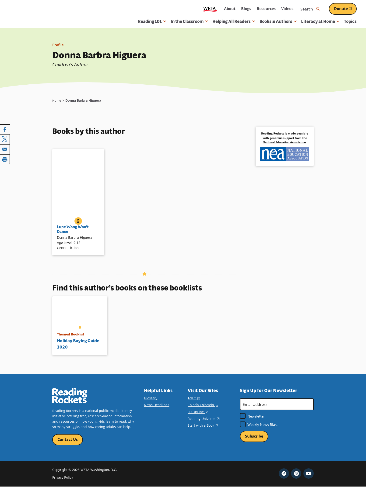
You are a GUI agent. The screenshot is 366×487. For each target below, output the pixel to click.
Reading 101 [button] (152, 21)
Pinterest (296, 474)
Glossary (150, 398)
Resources (266, 8)
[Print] (5, 159)
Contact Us (67, 439)
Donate (345, 8)
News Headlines (156, 405)
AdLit (194, 398)
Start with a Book (203, 425)
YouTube (308, 474)
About (230, 8)
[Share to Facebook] (5, 129)
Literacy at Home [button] (320, 21)
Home (56, 100)
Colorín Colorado (203, 405)
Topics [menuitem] (350, 21)
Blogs (246, 8)
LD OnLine (198, 412)
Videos (287, 8)
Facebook (284, 474)
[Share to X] (5, 139)
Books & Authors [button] (278, 21)
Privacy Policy (62, 477)
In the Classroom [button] (189, 21)
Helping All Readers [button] (233, 21)
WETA (210, 9)
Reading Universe (203, 418)
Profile (58, 44)
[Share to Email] (5, 149)
